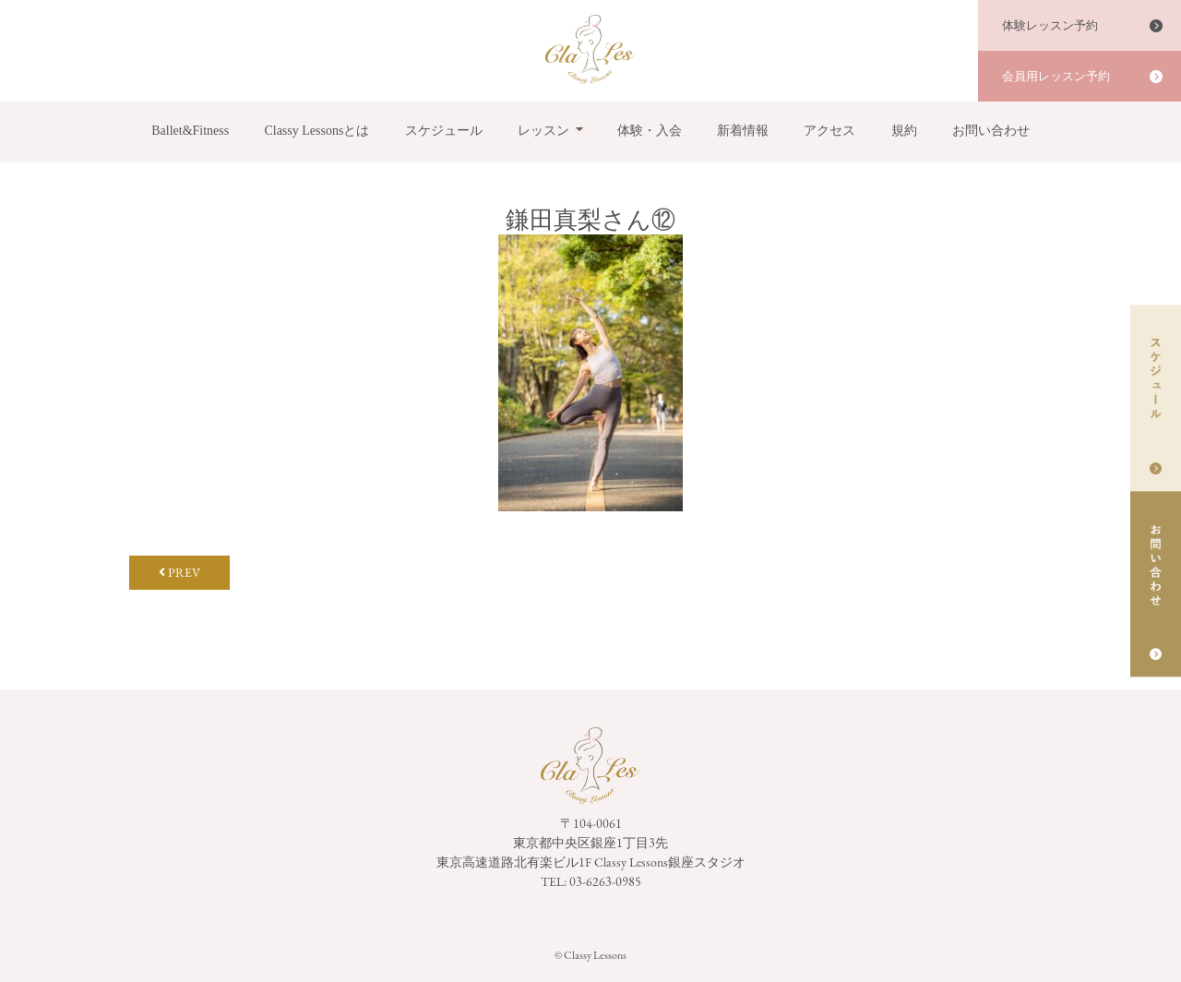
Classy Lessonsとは (316, 131)
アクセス (829, 131)
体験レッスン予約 (1050, 25)
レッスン (543, 131)
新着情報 (743, 131)
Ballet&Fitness (190, 131)
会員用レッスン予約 (1056, 76)
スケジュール (444, 131)
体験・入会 (649, 131)
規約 (904, 131)
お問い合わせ (991, 131)
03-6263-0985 (605, 881)
